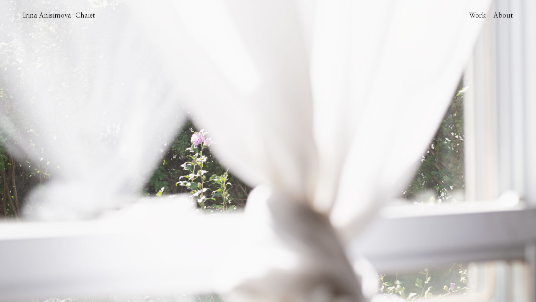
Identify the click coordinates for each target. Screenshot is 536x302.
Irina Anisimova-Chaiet (59, 15)
